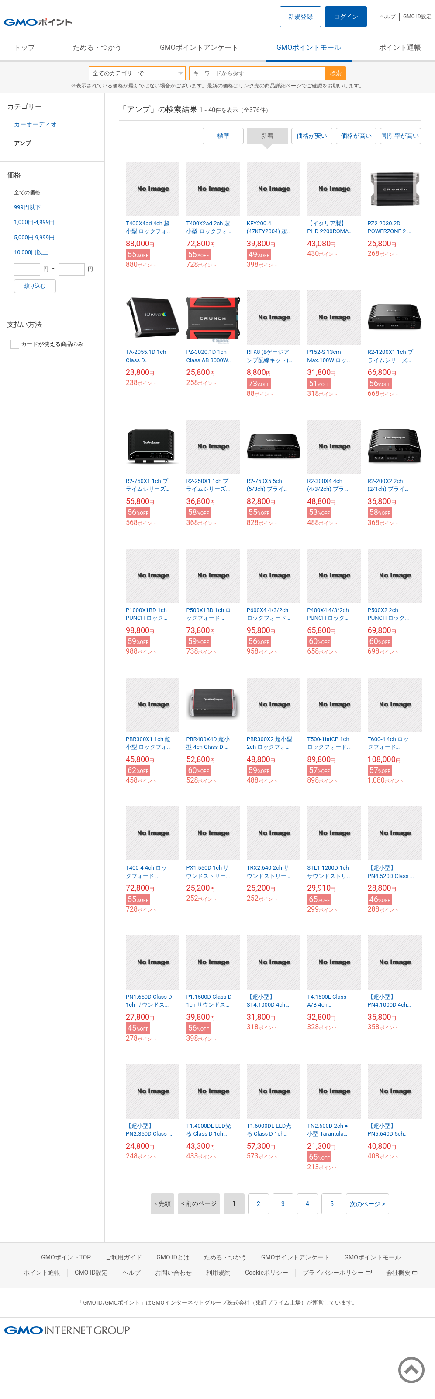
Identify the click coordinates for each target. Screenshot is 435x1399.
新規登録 (300, 16)
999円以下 (27, 207)
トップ (24, 47)
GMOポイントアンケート (199, 47)
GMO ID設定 (417, 17)
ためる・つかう (97, 47)
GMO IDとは (173, 1257)
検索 (336, 73)
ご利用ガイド (123, 1257)
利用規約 (218, 1272)
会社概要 (402, 1272)
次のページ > (367, 1203)
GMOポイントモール (308, 47)
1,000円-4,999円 (34, 222)
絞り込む (34, 286)
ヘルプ (388, 17)
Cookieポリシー (266, 1272)
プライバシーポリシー (337, 1272)
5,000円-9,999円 (34, 237)
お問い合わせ (173, 1272)
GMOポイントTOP (66, 1257)
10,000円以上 (31, 252)
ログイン (346, 16)
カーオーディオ (35, 124)
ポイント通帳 (400, 47)
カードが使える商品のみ (46, 344)
